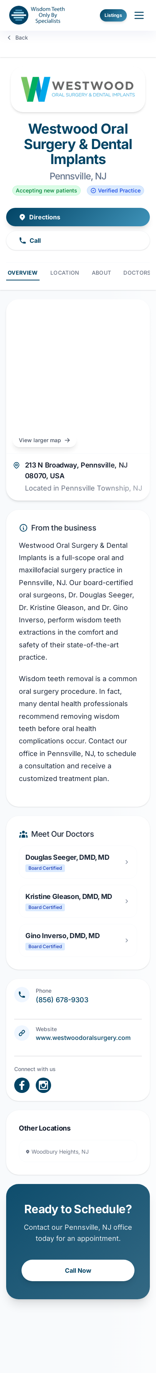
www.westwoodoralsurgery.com (83, 1037)
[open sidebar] (139, 15)
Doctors (137, 272)
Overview (23, 272)
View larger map (44, 440)
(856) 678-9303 (62, 1000)
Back (17, 37)
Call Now (78, 1270)
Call (30, 240)
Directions (39, 217)
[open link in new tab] (22, 1085)
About (101, 272)
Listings (113, 15)
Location (65, 272)
